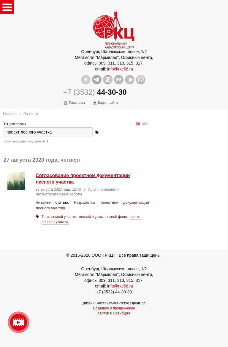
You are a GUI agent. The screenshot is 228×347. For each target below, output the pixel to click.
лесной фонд (116, 217)
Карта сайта (108, 103)
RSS (144, 124)
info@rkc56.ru (120, 69)
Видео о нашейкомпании (18, 322)
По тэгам (30, 114)
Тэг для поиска (15, 124)
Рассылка (77, 103)
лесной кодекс (91, 217)
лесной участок (63, 217)
